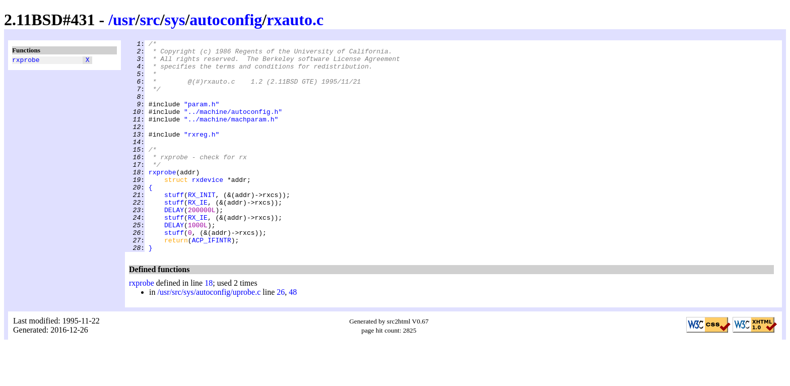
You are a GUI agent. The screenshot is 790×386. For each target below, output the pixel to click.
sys (175, 20)
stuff (174, 226)
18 (209, 325)
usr (124, 20)
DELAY (174, 244)
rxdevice (207, 208)
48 (293, 334)
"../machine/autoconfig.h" (233, 126)
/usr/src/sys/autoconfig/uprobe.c (208, 334)
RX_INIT (202, 226)
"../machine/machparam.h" (231, 135)
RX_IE (198, 235)
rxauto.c (295, 20)
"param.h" (201, 117)
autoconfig (225, 20)
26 (281, 334)
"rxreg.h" (201, 153)
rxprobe (26, 61)
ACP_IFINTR (211, 280)
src (150, 20)
